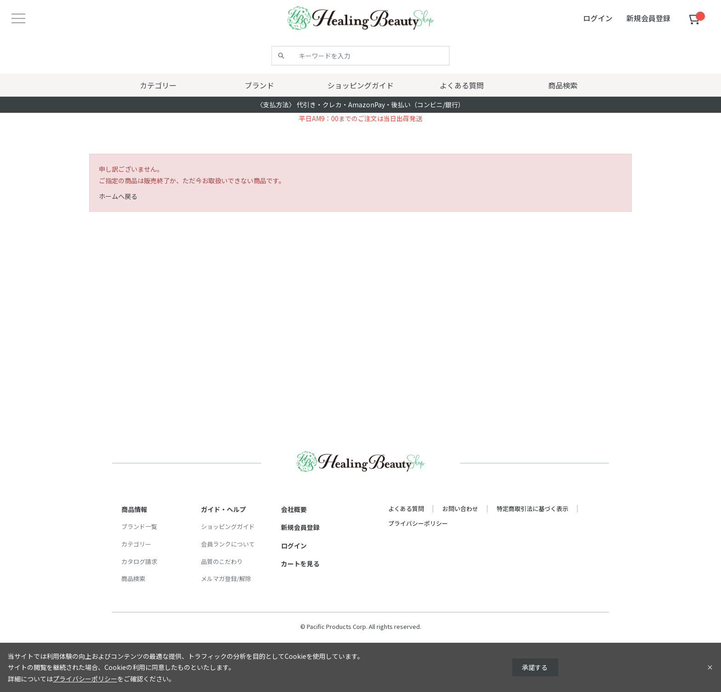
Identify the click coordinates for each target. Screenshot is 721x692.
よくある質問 (406, 508)
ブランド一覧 (139, 526)
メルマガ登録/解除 (226, 578)
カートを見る (300, 563)
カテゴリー (136, 544)
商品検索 (133, 578)
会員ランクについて (228, 544)
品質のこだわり (222, 561)
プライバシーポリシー (418, 523)
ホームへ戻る (118, 196)
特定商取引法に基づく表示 (532, 508)
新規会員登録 (300, 527)
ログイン (294, 545)
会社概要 (294, 509)
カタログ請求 (139, 561)
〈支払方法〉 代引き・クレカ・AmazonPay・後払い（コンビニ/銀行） (360, 104)
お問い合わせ (460, 508)
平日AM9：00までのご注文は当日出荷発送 (360, 118)
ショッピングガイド (228, 526)
